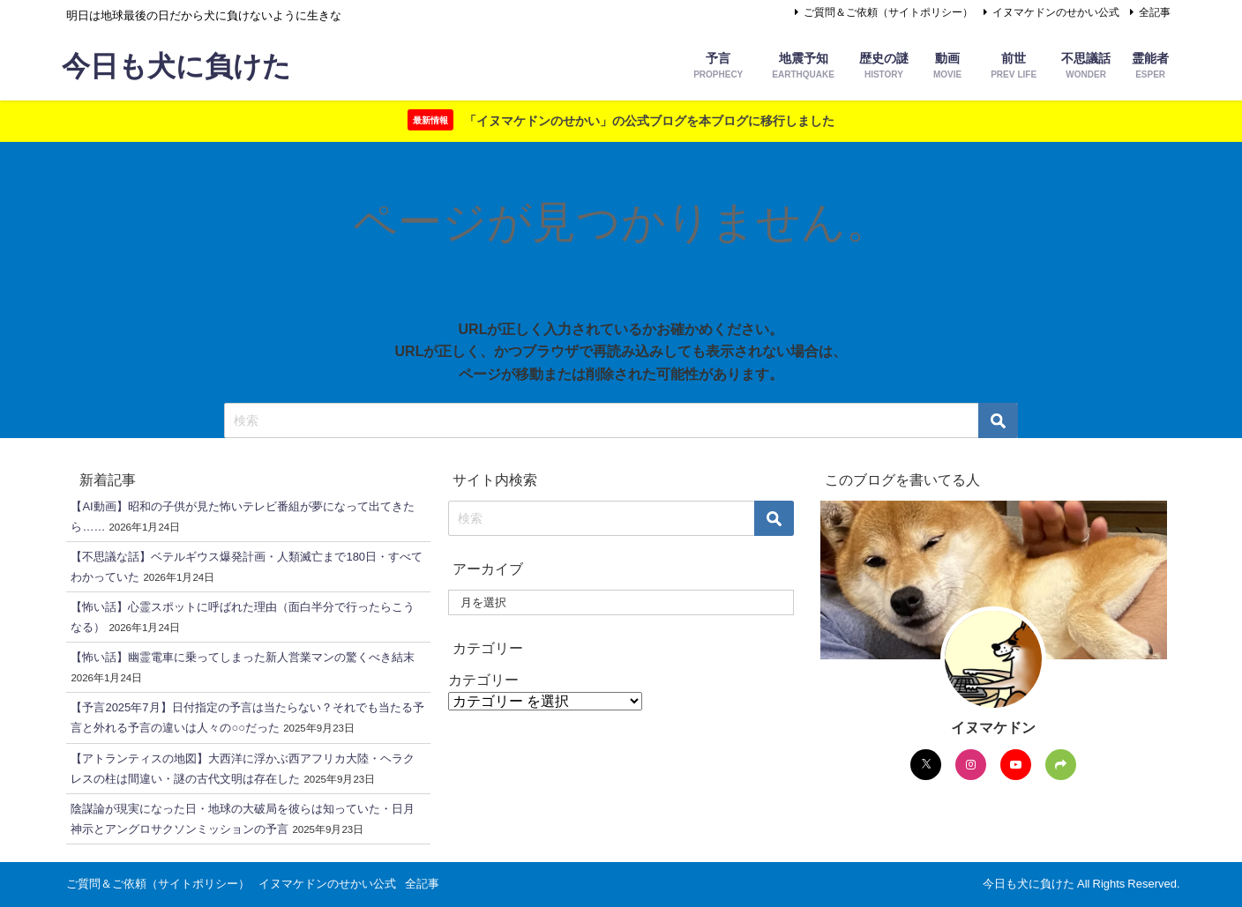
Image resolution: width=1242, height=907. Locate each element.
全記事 (1155, 12)
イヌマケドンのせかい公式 (1055, 12)
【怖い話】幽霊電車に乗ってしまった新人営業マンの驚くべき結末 (243, 657)
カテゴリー (483, 680)
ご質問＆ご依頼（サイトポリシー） (888, 12)
